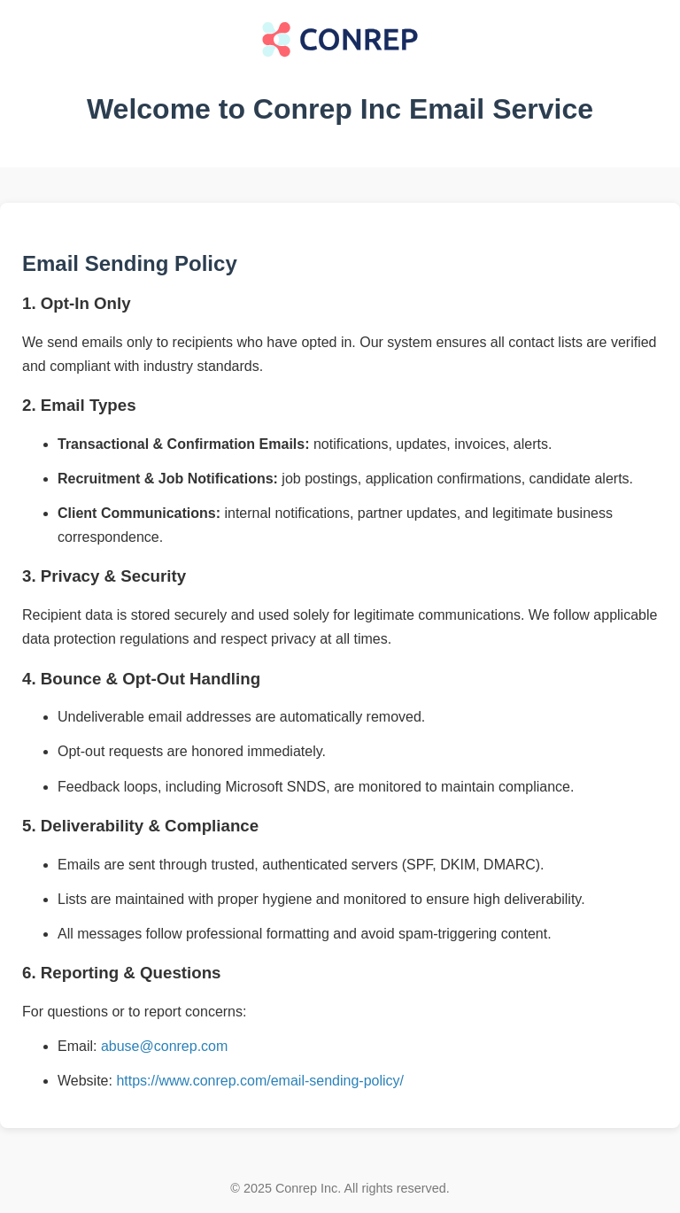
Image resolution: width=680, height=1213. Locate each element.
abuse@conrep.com (164, 1046)
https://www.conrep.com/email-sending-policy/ (260, 1080)
